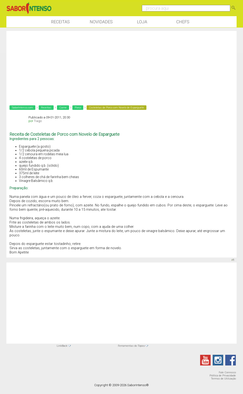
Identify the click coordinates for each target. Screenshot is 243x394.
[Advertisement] (121, 64)
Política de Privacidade (223, 375)
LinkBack (62, 345)
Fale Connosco (227, 372)
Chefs (182, 21)
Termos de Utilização (223, 378)
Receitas (60, 21)
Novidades (101, 21)
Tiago (38, 121)
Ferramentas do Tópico (131, 345)
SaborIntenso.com (22, 107)
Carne (63, 107)
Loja (142, 21)
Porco (78, 107)
